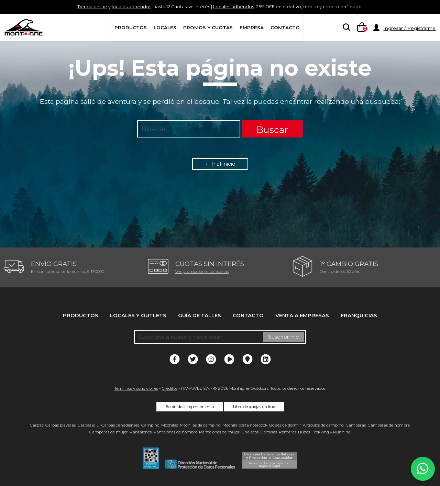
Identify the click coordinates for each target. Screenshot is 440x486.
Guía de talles (199, 315)
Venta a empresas (302, 315)
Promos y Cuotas (208, 27)
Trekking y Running (331, 432)
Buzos (304, 432)
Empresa (252, 27)
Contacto (285, 27)
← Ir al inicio (220, 164)
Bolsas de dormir (285, 425)
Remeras (287, 432)
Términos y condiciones (136, 388)
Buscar (272, 129)
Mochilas (169, 425)
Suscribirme (283, 336)
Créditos (169, 388)
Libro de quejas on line (254, 406)
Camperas (355, 425)
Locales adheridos (236, 6)
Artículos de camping (323, 425)
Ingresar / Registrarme (409, 28)
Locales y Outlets (138, 315)
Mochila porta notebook (244, 425)
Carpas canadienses (120, 425)
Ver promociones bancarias (202, 271)
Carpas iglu (88, 425)
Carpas (36, 425)
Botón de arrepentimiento (189, 406)
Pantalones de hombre (175, 432)
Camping (150, 425)
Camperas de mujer (108, 432)
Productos (130, 27)
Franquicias (359, 315)
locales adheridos (115, 6)
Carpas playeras (60, 425)
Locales (165, 27)
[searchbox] (345, 27)
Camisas (268, 432)
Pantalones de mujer (219, 432)
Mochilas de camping (200, 425)
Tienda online (69, 6)
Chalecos (249, 432)
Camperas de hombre (388, 425)
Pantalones (141, 432)
